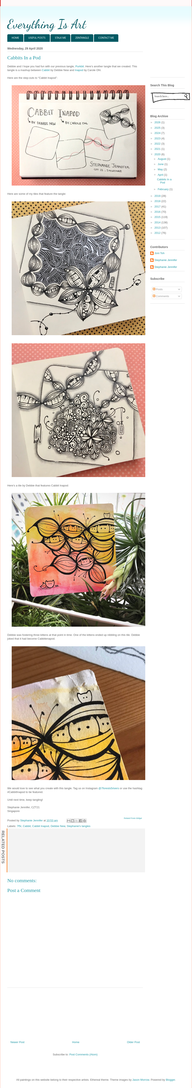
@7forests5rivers (109, 788)
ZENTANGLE (82, 37)
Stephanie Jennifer (165, 260)
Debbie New (58, 826)
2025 (157, 127)
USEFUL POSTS (36, 37)
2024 (157, 133)
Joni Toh (159, 253)
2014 (157, 222)
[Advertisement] (75, 1012)
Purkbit (79, 66)
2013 (157, 227)
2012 (157, 232)
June (161, 164)
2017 (157, 206)
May (161, 169)
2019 (157, 195)
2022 (157, 143)
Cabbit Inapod (40, 826)
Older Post (133, 1042)
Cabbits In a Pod (164, 181)
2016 (157, 211)
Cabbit (46, 70)
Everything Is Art (46, 24)
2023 (157, 138)
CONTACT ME (106, 37)
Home (76, 1042)
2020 (157, 154)
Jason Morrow (140, 1079)
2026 (157, 122)
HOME (15, 37)
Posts (158, 289)
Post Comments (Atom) (83, 1054)
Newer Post (17, 1042)
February (163, 189)
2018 (157, 201)
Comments (161, 296)
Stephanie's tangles (78, 826)
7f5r (19, 826)
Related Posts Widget (133, 818)
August (162, 158)
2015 (157, 217)
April (161, 174)
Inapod (79, 70)
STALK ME (60, 37)
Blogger (170, 1079)
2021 (157, 148)
